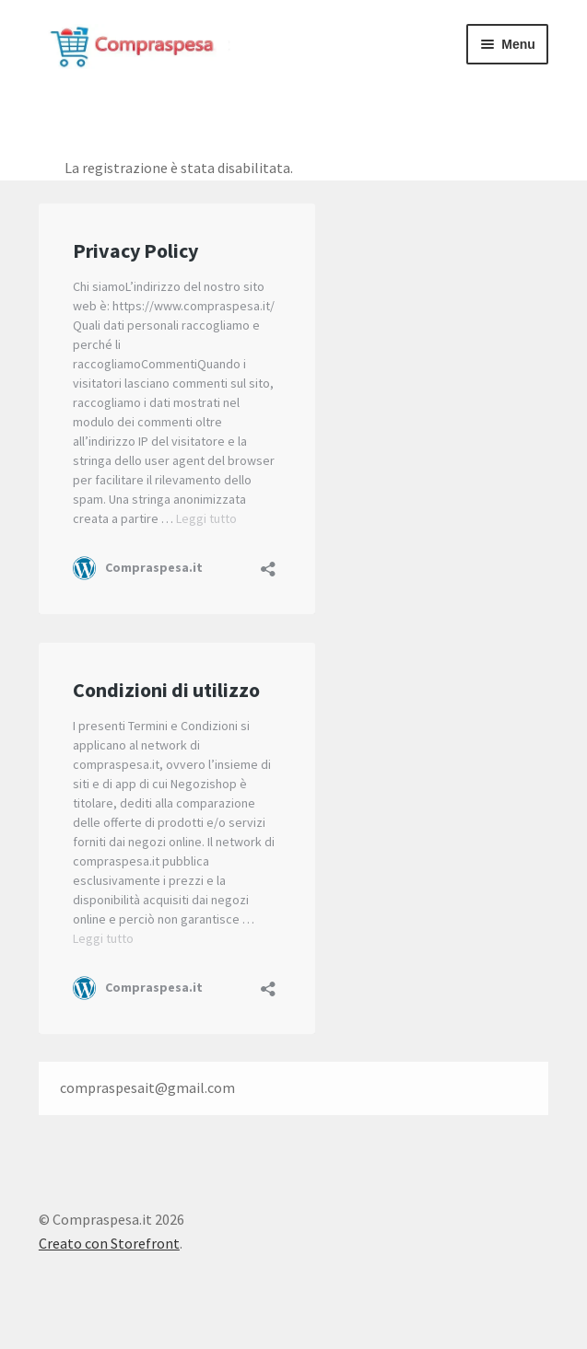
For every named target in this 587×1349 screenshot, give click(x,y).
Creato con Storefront (109, 1243)
